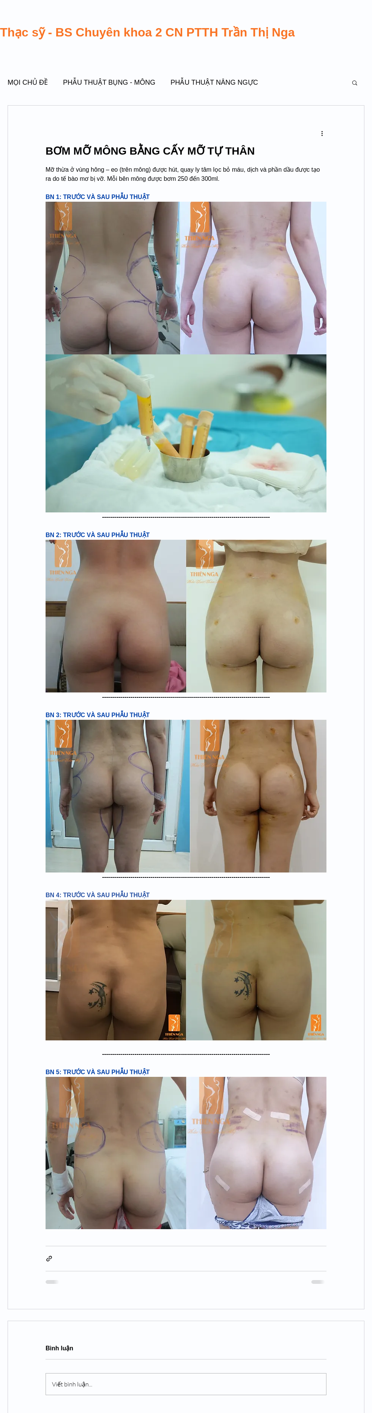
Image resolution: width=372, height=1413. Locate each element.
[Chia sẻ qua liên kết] (49, 1258)
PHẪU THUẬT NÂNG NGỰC (214, 82)
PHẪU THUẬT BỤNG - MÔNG (109, 82)
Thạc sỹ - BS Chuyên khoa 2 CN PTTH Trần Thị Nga (147, 32)
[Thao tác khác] (321, 133)
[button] (354, 82)
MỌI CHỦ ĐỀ (28, 82)
